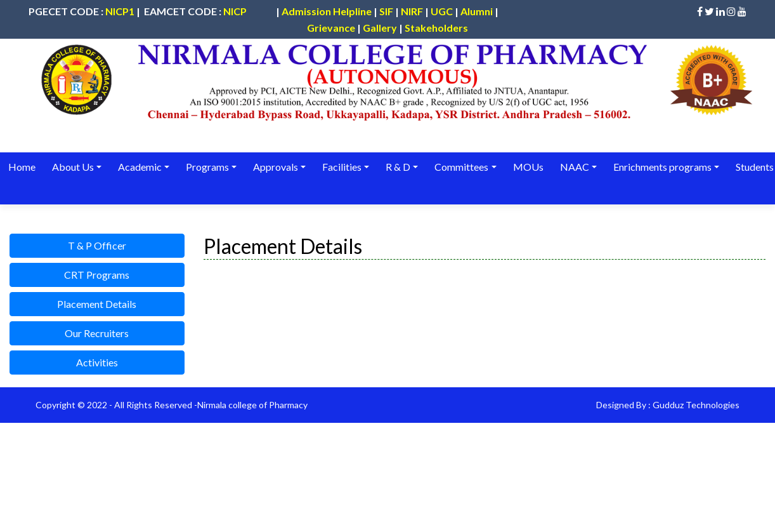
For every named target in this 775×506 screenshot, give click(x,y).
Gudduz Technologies (696, 404)
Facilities (340, 167)
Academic (139, 167)
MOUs (526, 167)
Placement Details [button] (96, 304)
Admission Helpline (327, 11)
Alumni (476, 11)
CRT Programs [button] (96, 275)
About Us (72, 167)
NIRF (412, 11)
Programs (206, 167)
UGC (442, 11)
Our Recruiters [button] (97, 333)
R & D (396, 167)
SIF (386, 11)
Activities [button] (97, 362)
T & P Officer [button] (97, 245)
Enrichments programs (659, 167)
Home (22, 167)
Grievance (331, 28)
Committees (459, 167)
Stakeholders (436, 28)
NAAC (571, 167)
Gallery (380, 28)
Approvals (274, 167)
